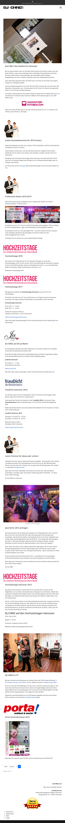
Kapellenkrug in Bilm (50, 682)
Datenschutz (10, 814)
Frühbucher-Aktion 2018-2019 (18, 196)
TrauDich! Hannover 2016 (16, 389)
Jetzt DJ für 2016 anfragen (16, 528)
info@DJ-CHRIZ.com (37, 3)
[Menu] (61, 7)
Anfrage (22, 166)
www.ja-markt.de (10, 368)
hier (52, 96)
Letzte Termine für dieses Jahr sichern (22, 456)
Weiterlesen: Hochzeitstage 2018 (14, 270)
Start (5, 766)
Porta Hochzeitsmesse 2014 (17, 717)
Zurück (12, 766)
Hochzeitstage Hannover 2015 (18, 584)
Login (8, 818)
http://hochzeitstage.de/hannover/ (16, 317)
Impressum (9, 812)
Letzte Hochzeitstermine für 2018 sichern (23, 140)
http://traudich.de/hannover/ (14, 427)
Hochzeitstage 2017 (14, 286)
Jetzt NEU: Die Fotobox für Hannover (21, 66)
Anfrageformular (19, 467)
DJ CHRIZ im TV (11, 675)
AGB (7, 816)
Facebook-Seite (30, 697)
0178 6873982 (26, 3)
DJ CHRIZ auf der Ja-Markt (16, 343)
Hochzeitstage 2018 (14, 256)
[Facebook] (32, 1)
